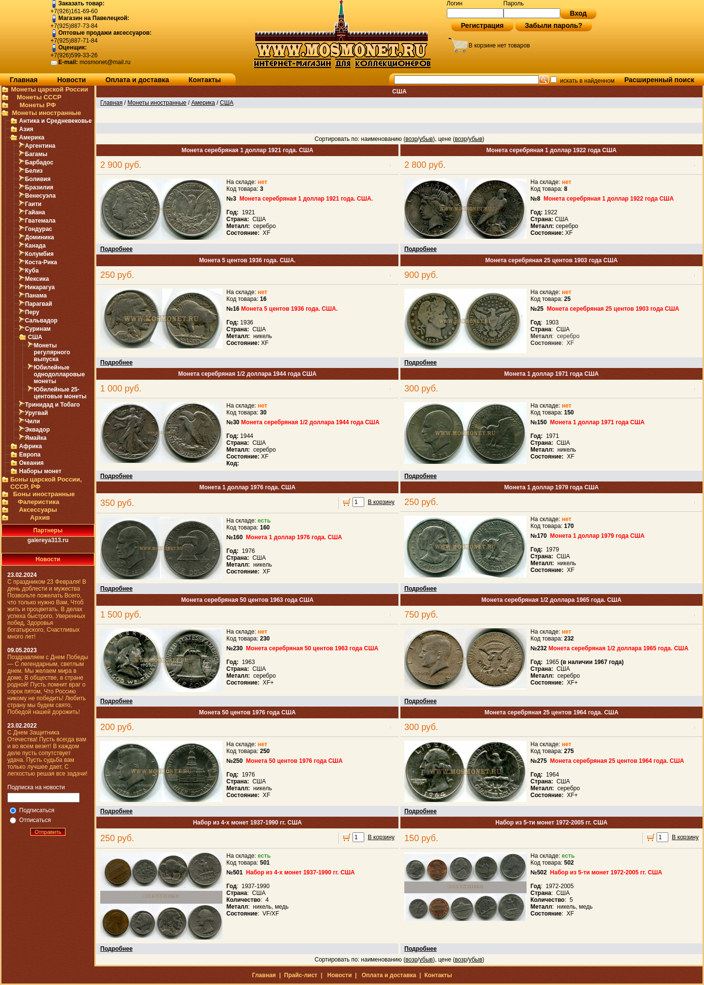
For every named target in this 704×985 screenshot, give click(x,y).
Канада (35, 245)
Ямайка (35, 438)
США (35, 337)
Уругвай (36, 413)
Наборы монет (40, 471)
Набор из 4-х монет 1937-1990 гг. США (247, 822)
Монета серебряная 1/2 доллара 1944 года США (247, 373)
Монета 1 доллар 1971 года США (551, 373)
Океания (31, 462)
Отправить (48, 832)
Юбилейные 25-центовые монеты (60, 393)
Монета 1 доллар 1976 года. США (247, 487)
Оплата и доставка (137, 80)
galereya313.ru (47, 540)
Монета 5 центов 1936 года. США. (247, 260)
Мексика (37, 278)
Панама (36, 295)
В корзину (381, 502)
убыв (426, 139)
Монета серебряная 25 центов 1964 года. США (551, 712)
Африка (30, 446)
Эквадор (37, 429)
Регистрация (482, 25)
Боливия (37, 179)
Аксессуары (38, 509)
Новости (71, 80)
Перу (32, 312)
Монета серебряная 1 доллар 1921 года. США (247, 150)
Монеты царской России (49, 89)
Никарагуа (40, 287)
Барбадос (39, 162)
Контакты (205, 80)
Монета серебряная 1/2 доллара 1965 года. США (551, 599)
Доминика (39, 237)
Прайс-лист (300, 975)
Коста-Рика (41, 262)
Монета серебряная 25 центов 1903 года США (551, 260)
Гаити (33, 204)
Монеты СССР (39, 97)
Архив (40, 517)
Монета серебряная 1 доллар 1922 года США (551, 150)
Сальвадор (41, 320)
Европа (30, 454)
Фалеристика (38, 501)
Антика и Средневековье (55, 120)
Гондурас (38, 229)
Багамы (36, 154)
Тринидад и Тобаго (52, 404)
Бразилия (39, 187)
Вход (578, 13)
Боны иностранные (44, 494)
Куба (32, 270)
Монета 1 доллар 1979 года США (551, 487)
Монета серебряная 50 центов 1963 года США (247, 599)
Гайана (35, 212)
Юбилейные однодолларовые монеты (59, 374)
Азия (26, 129)
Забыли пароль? (554, 25)
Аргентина (40, 145)
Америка (31, 137)
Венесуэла (40, 195)
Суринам (38, 328)
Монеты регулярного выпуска (52, 352)
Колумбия (39, 254)
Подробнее (116, 249)
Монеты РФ (38, 105)
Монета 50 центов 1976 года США (247, 712)
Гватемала (40, 220)
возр (411, 139)
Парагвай (38, 303)
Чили (32, 421)
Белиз (34, 170)
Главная (24, 80)
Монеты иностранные (46, 112)
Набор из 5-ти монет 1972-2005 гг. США (551, 822)
